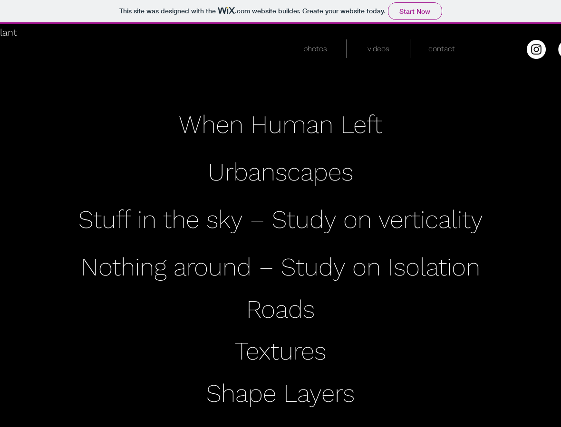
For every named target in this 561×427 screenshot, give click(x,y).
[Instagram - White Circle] (536, 49)
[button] (315, 48)
